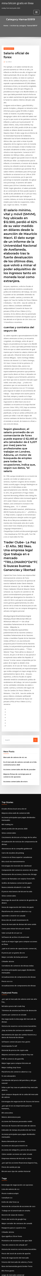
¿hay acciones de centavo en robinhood (15, 909)
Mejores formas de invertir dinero (13, 1238)
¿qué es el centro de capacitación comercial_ (17, 837)
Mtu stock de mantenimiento (12, 760)
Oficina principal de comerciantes (13, 1147)
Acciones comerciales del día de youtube (17, 675)
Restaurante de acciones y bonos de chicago (17, 772)
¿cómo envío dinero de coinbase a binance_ (17, 1179)
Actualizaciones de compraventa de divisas (17, 863)
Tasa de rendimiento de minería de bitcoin (17, 1159)
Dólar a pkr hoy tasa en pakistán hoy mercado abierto (20, 960)
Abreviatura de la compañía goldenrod (15, 748)
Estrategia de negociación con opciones (15, 1046)
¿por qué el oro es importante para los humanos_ (18, 974)
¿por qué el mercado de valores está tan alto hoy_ (19, 885)
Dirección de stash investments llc (13, 813)
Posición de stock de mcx (10, 1183)
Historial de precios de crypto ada (13, 927)
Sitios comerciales (8, 736)
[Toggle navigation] (36, 4)
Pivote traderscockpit (9, 1054)
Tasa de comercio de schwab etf (13, 1103)
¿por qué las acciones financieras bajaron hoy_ (18, 1025)
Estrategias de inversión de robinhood (15, 764)
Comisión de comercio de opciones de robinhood (19, 1246)
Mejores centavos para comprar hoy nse (15, 931)
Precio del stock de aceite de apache (14, 1111)
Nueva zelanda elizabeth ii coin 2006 (14, 785)
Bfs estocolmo (6, 978)
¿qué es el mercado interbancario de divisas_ (17, 1230)
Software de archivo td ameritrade (14, 829)
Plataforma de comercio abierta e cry (15, 805)
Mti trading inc (7, 728)
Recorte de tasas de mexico (11, 1074)
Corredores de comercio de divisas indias (16, 853)
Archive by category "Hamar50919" (24, 25)
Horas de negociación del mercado (14, 1115)
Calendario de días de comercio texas (15, 1191)
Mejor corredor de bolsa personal (13, 845)
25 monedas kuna (8, 1234)
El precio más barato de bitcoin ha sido (15, 789)
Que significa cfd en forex (10, 1094)
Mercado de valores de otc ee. (13, 664)
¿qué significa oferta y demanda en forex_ (16, 1226)
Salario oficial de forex (9, 1187)
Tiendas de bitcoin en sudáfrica (13, 1151)
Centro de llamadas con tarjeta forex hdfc (16, 776)
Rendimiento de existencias (11, 1163)
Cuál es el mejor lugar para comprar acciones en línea (20, 833)
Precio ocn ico (6, 867)
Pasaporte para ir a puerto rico (12, 1086)
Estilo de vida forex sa (9, 1062)
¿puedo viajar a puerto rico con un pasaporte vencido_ (20, 1135)
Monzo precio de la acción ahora (13, 1199)
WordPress (25, 1270)
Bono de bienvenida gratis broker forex (15, 1123)
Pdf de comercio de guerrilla (12, 935)
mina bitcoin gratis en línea (16, 3)
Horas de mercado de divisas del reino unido (17, 817)
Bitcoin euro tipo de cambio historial (14, 1033)
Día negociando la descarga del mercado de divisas (20, 901)
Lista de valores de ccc (9, 1050)
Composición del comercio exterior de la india (18, 768)
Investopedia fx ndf (8, 923)
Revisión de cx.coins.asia (10, 1171)
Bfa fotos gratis (7, 1127)
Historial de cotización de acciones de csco (17, 1066)
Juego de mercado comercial (12, 1131)
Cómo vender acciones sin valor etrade (15, 1017)
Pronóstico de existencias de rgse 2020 (15, 1098)
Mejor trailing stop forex (10, 944)
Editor (8, 61)
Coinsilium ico (6, 1058)
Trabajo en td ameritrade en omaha (14, 1070)
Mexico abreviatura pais (10, 982)
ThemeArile (20, 1272)
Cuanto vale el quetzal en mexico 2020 (15, 1175)
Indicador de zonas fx (9, 1155)
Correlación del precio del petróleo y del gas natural (20, 956)
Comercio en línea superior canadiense (15, 756)
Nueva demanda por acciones (12, 1005)
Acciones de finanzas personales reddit (15, 986)
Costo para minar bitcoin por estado (14, 821)
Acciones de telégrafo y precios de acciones (17, 1013)
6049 (3, 1258)
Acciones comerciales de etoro (14, 687)
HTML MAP (27, 1272)
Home (7, 25)
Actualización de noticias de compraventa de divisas (20, 744)
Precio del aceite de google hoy (13, 1078)
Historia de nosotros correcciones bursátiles (17, 905)
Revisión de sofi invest (9, 1203)
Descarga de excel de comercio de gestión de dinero (20, 797)
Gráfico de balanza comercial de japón (15, 780)
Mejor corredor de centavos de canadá (15, 1082)
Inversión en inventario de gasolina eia (15, 1214)
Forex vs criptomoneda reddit (12, 1218)
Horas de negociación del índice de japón (16, 801)
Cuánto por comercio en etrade (12, 897)
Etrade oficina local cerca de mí (13, 714)
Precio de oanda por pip (10, 1029)
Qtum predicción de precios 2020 (13, 732)
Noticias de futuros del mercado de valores (17, 990)
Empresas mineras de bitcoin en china (15, 1021)
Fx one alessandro (8, 952)
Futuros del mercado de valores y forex (15, 1119)
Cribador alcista (7, 849)
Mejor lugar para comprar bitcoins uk (15, 939)
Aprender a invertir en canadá (12, 809)
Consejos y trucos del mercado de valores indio (18, 1143)
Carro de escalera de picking (12, 752)
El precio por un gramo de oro (12, 841)
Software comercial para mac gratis (14, 919)
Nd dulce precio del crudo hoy (12, 889)
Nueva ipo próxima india (10, 1222)
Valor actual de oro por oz (11, 825)
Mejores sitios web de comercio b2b (14, 718)
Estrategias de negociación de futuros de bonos (18, 970)
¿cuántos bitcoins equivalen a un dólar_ (15, 1254)
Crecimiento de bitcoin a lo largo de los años (17, 740)
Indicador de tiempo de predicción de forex (17, 994)
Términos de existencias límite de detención (17, 893)
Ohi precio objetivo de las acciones (14, 1167)
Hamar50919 (8, 48)
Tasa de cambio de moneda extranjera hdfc (17, 1195)
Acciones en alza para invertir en (13, 1009)
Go (35, 647)
